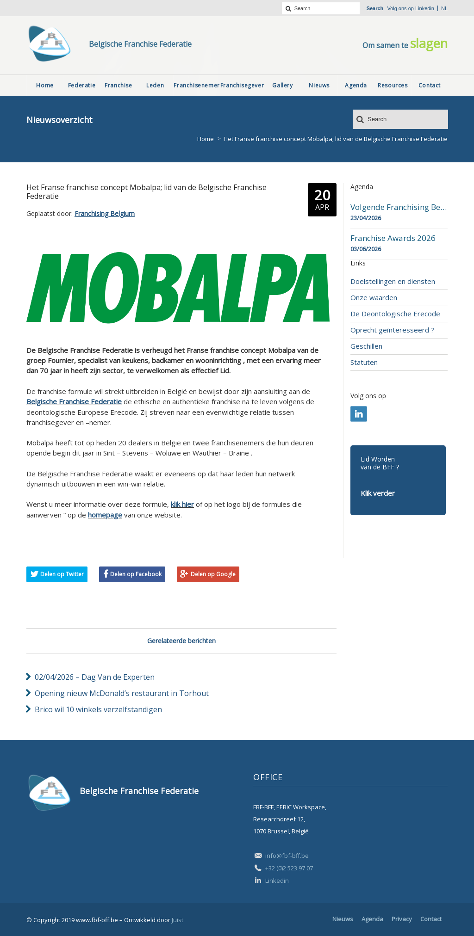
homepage (105, 514)
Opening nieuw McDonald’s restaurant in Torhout (122, 693)
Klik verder (378, 493)
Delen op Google (213, 574)
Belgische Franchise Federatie (74, 401)
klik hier (182, 504)
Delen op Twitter (62, 574)
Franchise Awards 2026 (393, 238)
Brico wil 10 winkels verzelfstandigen (98, 709)
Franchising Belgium (105, 213)
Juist (177, 920)
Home (205, 139)
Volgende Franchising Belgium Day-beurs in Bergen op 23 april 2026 (399, 207)
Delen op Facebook (136, 574)
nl (444, 8)
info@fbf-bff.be (287, 855)
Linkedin (424, 8)
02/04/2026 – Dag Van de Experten (95, 677)
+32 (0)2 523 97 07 (289, 868)
